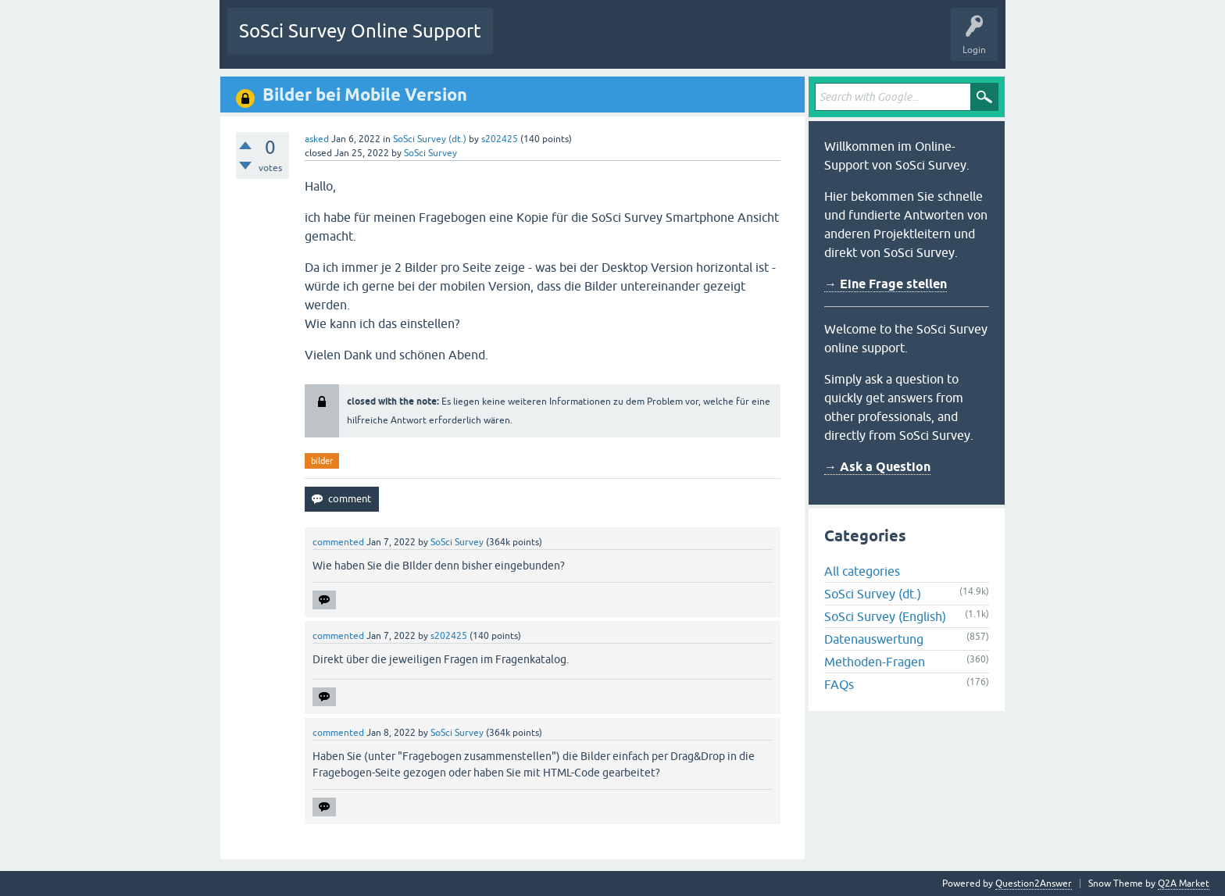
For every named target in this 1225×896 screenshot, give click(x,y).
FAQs (839, 684)
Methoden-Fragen (874, 662)
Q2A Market (1183, 883)
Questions (526, 42)
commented (338, 542)
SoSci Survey (430, 153)
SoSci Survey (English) (885, 616)
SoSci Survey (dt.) (429, 139)
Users (700, 42)
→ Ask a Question (877, 466)
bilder (322, 461)
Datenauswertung (873, 639)
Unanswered (592, 42)
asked (317, 139)
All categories (862, 571)
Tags (651, 42)
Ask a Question (765, 42)
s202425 (499, 139)
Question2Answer (1033, 883)
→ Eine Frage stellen (885, 284)
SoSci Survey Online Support (360, 30)
